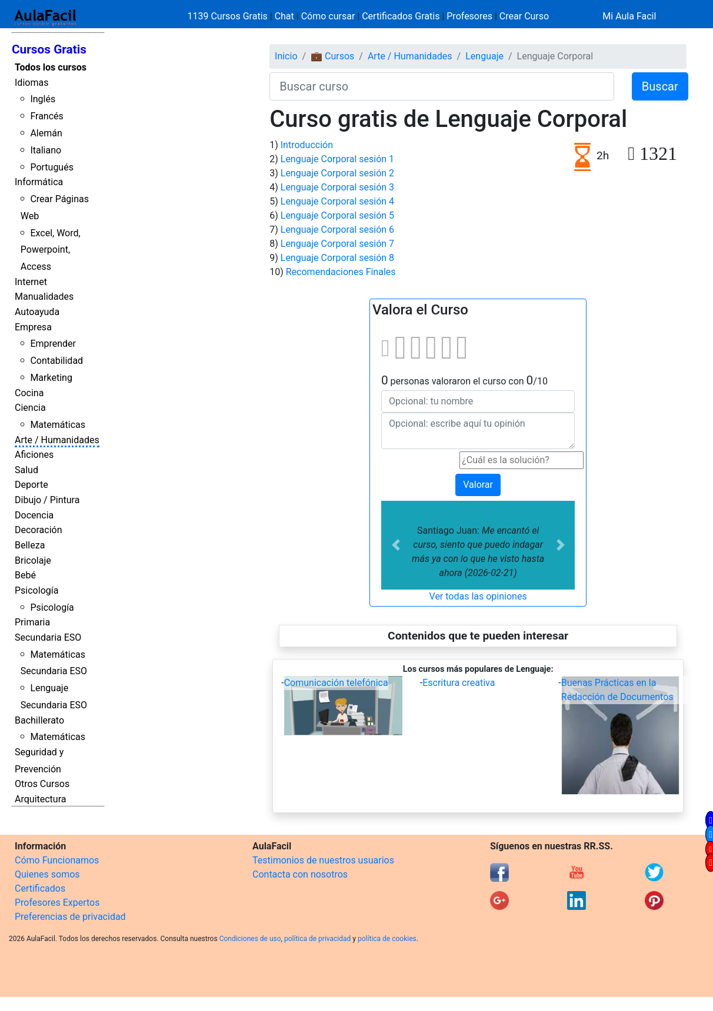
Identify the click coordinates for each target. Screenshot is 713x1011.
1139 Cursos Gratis (229, 16)
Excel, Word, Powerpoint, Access (51, 250)
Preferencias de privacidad (70, 916)
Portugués (52, 167)
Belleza (30, 545)
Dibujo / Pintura (47, 500)
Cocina (29, 393)
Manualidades (44, 296)
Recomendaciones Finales (341, 271)
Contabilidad (56, 360)
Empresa (33, 327)
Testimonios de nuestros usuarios (323, 860)
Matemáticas (57, 424)
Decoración (38, 529)
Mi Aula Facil (629, 16)
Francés (46, 116)
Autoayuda (37, 311)
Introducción (307, 144)
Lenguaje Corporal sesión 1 (337, 159)
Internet (31, 281)
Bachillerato (39, 720)
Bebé (25, 575)
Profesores (469, 16)
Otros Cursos (42, 783)
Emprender (53, 343)
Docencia (34, 515)
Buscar (660, 86)
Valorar (478, 484)
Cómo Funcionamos (57, 860)
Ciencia (30, 407)
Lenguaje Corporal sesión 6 (337, 229)
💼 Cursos (332, 56)
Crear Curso (524, 16)
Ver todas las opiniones (478, 596)
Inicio (286, 56)
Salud (26, 470)
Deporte (31, 484)
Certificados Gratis (400, 16)
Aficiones (34, 454)
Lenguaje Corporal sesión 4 (337, 201)
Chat (284, 16)
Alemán (46, 133)
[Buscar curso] (441, 86)
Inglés (42, 99)
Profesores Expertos (57, 902)
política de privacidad (317, 939)
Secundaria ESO (48, 637)
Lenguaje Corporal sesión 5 (337, 215)
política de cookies (387, 939)
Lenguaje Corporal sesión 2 (337, 173)
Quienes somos (47, 874)
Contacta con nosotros (300, 874)
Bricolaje (33, 560)
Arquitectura (40, 799)
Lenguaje (484, 56)
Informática (39, 182)
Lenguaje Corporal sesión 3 (337, 187)
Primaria (32, 622)
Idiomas (31, 82)
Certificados (40, 888)
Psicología (36, 590)
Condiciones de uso (250, 939)
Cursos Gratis (49, 49)
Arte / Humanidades (57, 440)
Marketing (51, 377)
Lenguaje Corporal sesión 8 (337, 257)
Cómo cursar (328, 16)
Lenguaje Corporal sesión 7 (337, 243)
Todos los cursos (50, 67)
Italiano (45, 150)
